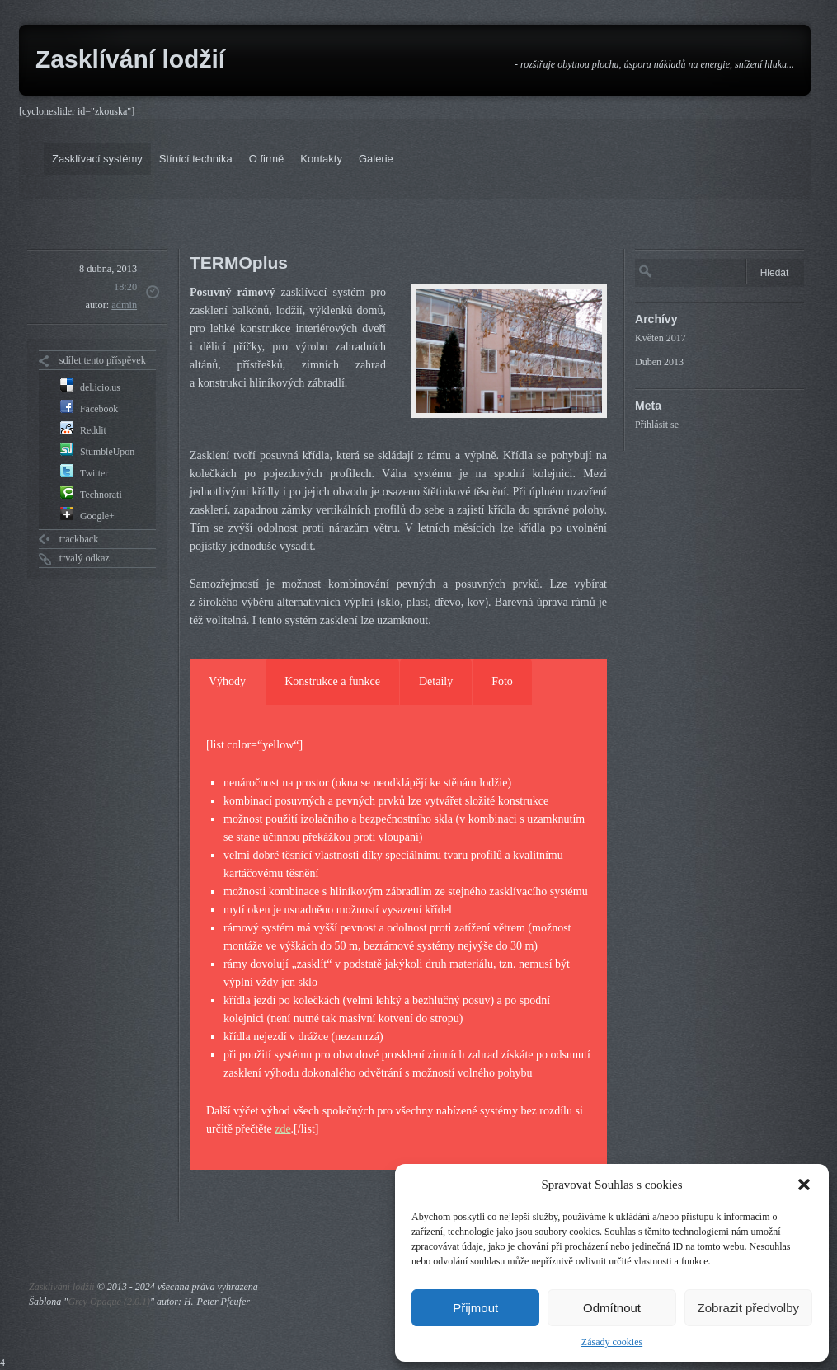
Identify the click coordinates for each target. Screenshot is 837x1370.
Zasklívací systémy (97, 158)
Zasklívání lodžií (130, 59)
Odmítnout (612, 1308)
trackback (79, 539)
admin (124, 305)
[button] (804, 1184)
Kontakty (321, 158)
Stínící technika (196, 158)
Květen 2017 (660, 338)
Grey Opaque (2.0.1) (109, 1301)
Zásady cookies (611, 1342)
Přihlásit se (657, 424)
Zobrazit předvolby (748, 1308)
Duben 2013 (659, 362)
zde (282, 1129)
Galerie (376, 158)
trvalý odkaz (84, 558)
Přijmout (475, 1308)
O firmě (266, 158)
